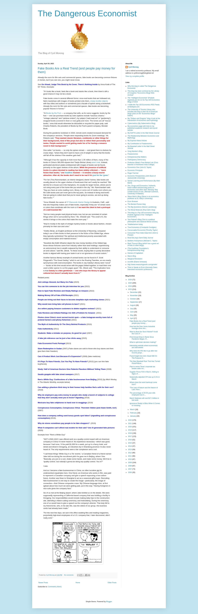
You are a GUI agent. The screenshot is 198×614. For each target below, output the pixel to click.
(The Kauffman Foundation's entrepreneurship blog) (138, 249)
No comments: (69, 575)
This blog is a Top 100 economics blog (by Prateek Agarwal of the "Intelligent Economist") (143, 215)
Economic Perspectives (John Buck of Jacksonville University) (142, 177)
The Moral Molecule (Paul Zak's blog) (141, 210)
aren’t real (96, 162)
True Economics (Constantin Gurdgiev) (142, 227)
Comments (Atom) (54, 587)
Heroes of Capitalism (135, 253)
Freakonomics (133, 154)
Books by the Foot (53, 113)
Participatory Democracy (137, 160)
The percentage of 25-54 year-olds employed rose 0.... (142, 394)
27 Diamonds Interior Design (78, 202)
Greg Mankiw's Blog (135, 151)
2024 (130, 286)
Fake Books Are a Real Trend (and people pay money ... (142, 322)
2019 (130, 430)
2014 (130, 446)
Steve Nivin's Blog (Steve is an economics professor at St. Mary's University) (143, 197)
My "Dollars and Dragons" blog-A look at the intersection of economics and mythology (144, 119)
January (133, 416)
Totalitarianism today (135, 224)
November (134, 295)
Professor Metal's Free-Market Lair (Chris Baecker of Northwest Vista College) (143, 163)
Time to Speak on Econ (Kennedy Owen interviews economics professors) (142, 268)
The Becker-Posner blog (137, 204)
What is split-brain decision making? (143, 342)
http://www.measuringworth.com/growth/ (142, 265)
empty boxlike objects (99, 101)
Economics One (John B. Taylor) (139, 167)
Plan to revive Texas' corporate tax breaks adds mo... (142, 368)
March (132, 409)
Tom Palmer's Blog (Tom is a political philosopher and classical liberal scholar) (142, 220)
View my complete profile (134, 76)
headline (68, 173)
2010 (130, 459)
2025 (130, 283)
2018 (130, 433)
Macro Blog (132, 256)
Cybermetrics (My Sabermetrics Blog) (141, 123)
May (132, 315)
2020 (130, 427)
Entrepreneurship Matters (137, 157)
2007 (130, 469)
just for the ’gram (100, 175)
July (132, 309)
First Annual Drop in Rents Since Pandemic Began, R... (142, 338)
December (134, 292)
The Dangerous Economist (87, 13)
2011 (130, 456)
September (134, 302)
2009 (130, 462)
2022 (130, 420)
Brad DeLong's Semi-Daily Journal (140, 238)
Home (78, 583)
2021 (130, 423)
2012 (130, 453)
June (132, 312)
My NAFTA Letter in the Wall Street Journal (143, 133)
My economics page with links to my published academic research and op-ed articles (142, 128)
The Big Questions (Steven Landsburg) (142, 207)
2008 (130, 466)
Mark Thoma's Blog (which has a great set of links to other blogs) (143, 244)
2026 (130, 280)
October (133, 299)
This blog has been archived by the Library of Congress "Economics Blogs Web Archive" (143, 93)
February (133, 413)
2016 (130, 440)
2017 (130, 436)
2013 (130, 449)
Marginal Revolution (135, 259)
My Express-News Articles (137, 141)
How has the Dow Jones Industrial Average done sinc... (142, 327)
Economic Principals (135, 170)
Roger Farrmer (133, 173)
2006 (130, 472)
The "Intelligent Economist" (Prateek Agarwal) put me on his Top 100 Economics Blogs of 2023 (144, 100)
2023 (130, 289)
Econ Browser (133, 201)
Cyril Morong (133, 67)
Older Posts (112, 583)
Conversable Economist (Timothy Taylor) (142, 230)
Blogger (109, 602)
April (132, 318)
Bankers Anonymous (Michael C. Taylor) (142, 241)
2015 (130, 443)
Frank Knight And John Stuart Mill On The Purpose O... (143, 357)
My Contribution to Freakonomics (140, 144)
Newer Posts (43, 583)
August (133, 305)
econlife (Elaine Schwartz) (137, 262)
